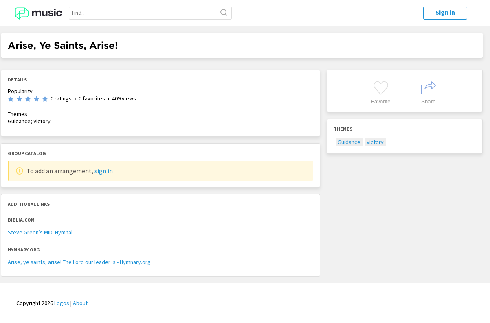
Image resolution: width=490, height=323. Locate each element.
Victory (375, 142)
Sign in (445, 12)
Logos (61, 303)
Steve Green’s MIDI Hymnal (40, 232)
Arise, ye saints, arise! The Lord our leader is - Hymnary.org (79, 262)
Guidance (349, 142)
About (80, 303)
